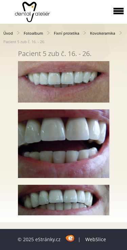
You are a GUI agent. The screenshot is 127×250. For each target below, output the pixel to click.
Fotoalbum (33, 33)
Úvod (8, 33)
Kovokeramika (102, 33)
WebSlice (95, 239)
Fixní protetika (66, 33)
